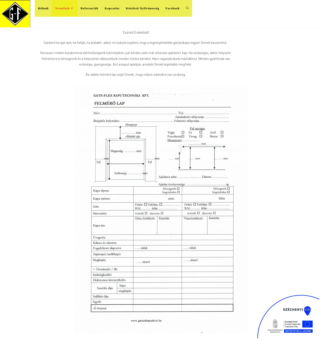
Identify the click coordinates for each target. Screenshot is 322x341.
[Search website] (187, 8)
